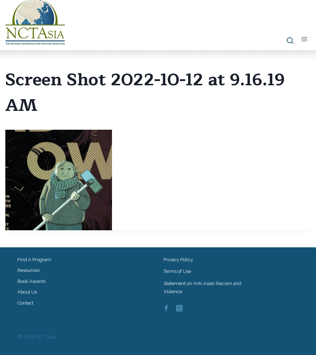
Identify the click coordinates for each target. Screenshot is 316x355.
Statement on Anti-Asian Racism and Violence (202, 287)
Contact (25, 303)
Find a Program (34, 259)
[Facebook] (166, 308)
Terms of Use (177, 271)
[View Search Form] (286, 41)
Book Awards (31, 281)
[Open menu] (304, 39)
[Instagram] (179, 308)
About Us (27, 292)
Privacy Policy (178, 259)
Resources (28, 270)
